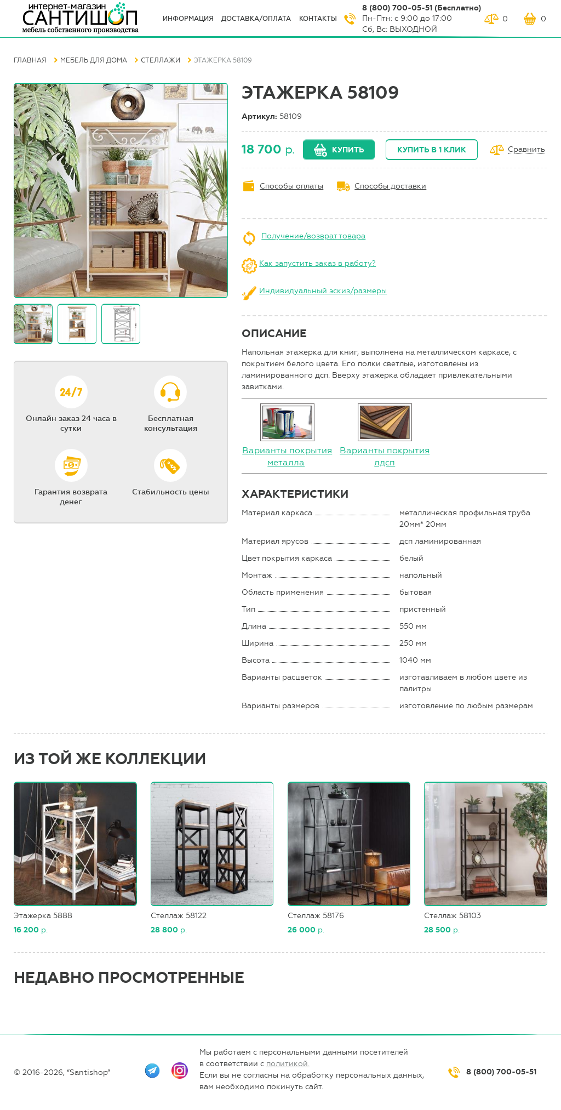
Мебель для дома (93, 60)
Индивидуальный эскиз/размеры (323, 290)
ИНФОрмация (188, 18)
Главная (30, 60)
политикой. (288, 1063)
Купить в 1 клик (431, 150)
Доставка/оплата (256, 18)
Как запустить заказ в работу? (317, 263)
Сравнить (526, 150)
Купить (348, 150)
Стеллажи (160, 60)
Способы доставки (390, 186)
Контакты (318, 18)
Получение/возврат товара (313, 236)
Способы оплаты (291, 186)
